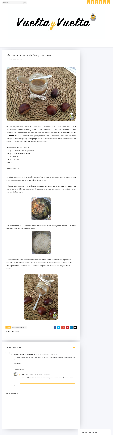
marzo (87, 205)
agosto (88, 193)
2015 (85, 212)
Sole (24, 376)
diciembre (89, 156)
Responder (17, 364)
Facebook (95, 64)
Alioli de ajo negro (91, 184)
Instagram (95, 69)
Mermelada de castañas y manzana (94, 177)
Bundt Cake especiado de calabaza (93, 164)
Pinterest (95, 74)
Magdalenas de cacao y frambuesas (93, 181)
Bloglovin (95, 78)
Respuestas (20, 371)
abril (86, 202)
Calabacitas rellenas (91, 189)
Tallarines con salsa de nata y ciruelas (95, 168)
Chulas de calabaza (99, 90)
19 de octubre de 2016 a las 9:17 (47, 355)
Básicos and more (16, 59)
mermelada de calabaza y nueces (21, 136)
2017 (85, 151)
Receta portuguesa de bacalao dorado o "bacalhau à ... (95, 172)
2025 (85, 142)
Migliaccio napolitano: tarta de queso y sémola (100, 121)
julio (86, 196)
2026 (85, 140)
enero (87, 209)
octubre (88, 161)
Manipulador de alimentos (24, 355)
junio (87, 198)
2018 (85, 149)
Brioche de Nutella (91, 186)
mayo (87, 200)
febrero (88, 207)
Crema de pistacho (99, 99)
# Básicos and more (19, 328)
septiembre (89, 191)
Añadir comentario (12, 394)
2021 (85, 144)
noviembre (89, 158)
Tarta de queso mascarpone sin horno (98, 132)
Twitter (95, 59)
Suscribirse (94, 245)
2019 (85, 147)
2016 (85, 154)
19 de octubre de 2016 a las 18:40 (39, 376)
